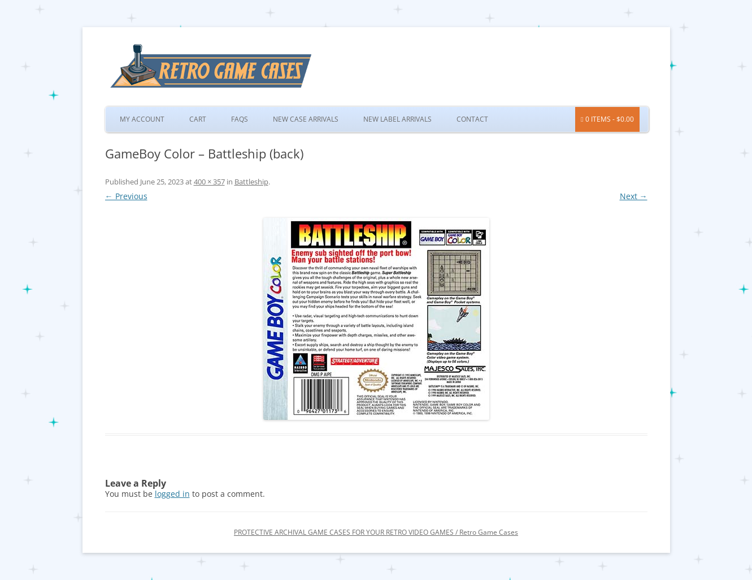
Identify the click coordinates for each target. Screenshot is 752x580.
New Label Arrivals (397, 119)
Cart (197, 119)
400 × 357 (209, 182)
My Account (142, 119)
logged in (172, 493)
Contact (472, 119)
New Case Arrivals (305, 119)
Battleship (251, 182)
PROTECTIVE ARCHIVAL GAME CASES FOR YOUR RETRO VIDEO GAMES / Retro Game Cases (376, 532)
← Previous (126, 196)
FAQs (239, 119)
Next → (633, 196)
